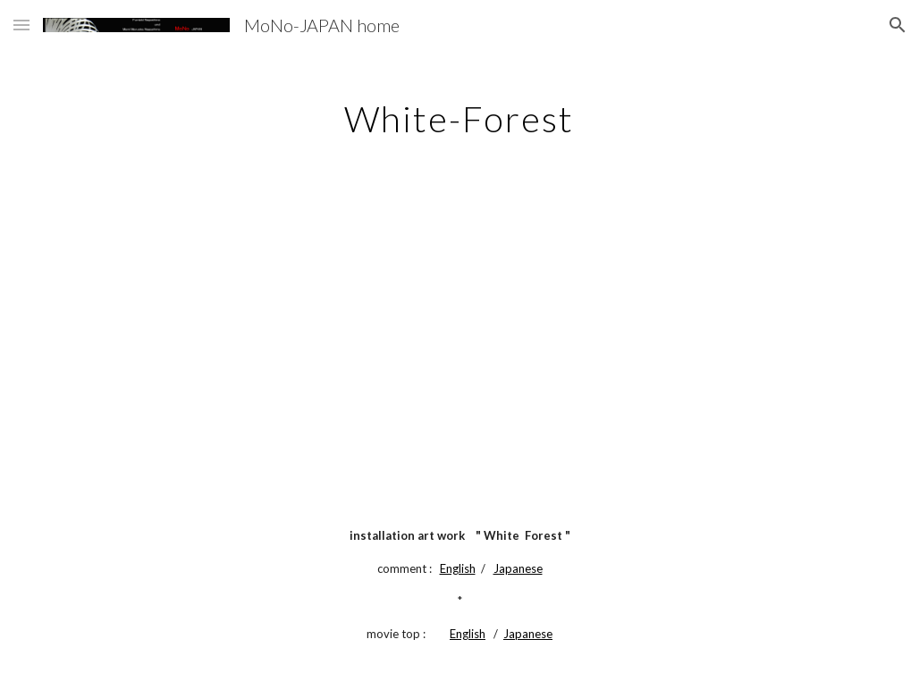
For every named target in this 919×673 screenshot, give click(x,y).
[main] (459, 111)
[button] (21, 24)
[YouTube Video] (460, 331)
